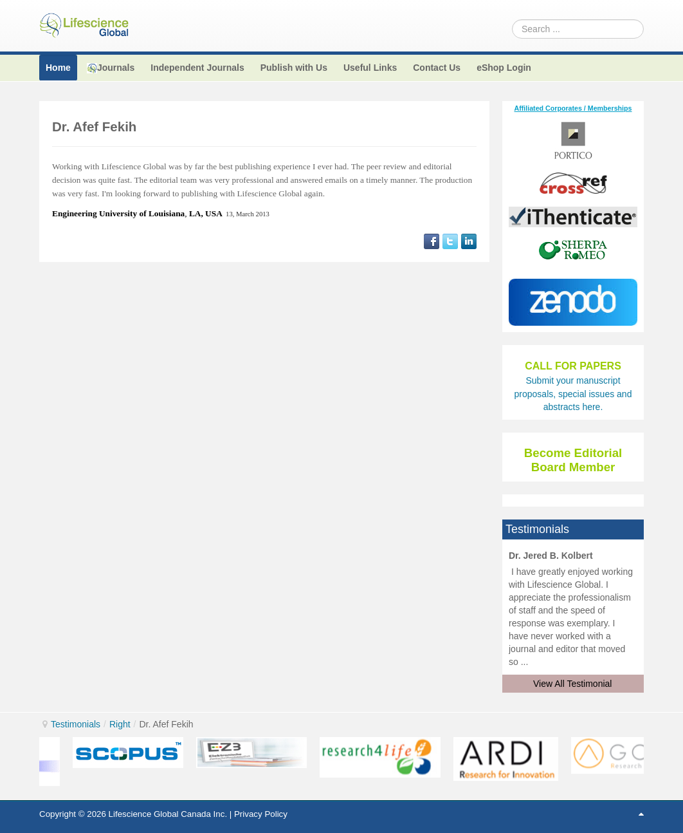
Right (120, 724)
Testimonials (75, 724)
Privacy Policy (260, 814)
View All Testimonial (572, 684)
